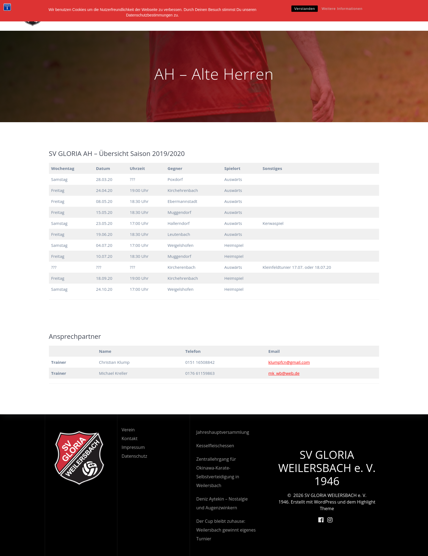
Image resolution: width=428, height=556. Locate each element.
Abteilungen (270, 15)
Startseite (209, 15)
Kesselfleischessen (215, 446)
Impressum (133, 447)
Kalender (377, 15)
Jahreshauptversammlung (222, 432)
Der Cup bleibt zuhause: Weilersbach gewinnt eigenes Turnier (226, 530)
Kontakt (129, 438)
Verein (236, 15)
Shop (401, 15)
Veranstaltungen (337, 15)
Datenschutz (134, 456)
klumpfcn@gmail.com (289, 362)
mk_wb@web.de (283, 373)
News (303, 15)
